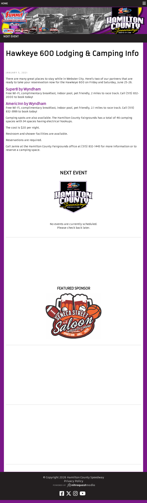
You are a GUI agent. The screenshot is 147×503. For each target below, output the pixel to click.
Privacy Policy (73, 481)
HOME (4, 3)
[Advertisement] (73, 375)
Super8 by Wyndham (23, 89)
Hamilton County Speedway (73, 281)
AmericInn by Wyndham (26, 104)
